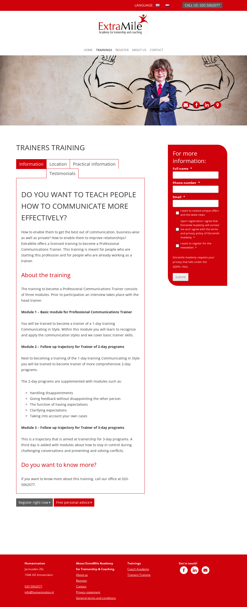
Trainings (104, 50)
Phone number (186, 183)
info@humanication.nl (39, 592)
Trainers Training (139, 575)
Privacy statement (88, 592)
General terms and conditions (96, 598)
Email (179, 197)
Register (122, 50)
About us (139, 50)
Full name (182, 169)
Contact (156, 50)
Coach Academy (138, 569)
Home (88, 50)
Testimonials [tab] (62, 173)
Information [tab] (31, 164)
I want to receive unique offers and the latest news (199, 212)
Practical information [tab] (94, 164)
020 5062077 (33, 586)
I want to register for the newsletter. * (195, 245)
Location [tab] (58, 164)
